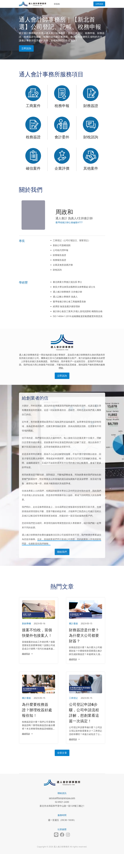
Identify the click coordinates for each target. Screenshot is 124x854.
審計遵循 (73, 623)
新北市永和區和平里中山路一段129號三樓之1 (62, 805)
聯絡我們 (62, 551)
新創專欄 (26, 623)
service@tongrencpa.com (62, 798)
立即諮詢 (99, 4)
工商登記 (73, 697)
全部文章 (62, 752)
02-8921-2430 (62, 801)
